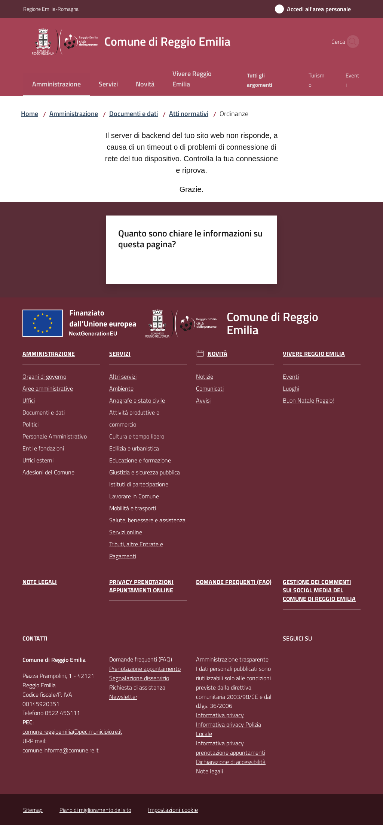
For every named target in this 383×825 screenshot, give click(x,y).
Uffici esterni (37, 460)
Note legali (39, 582)
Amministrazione (73, 114)
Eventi (291, 376)
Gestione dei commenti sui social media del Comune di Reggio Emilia (319, 591)
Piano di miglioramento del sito (95, 810)
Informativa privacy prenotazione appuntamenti (230, 748)
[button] (351, 42)
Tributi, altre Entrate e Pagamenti (136, 550)
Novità (217, 353)
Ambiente (121, 388)
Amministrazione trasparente (232, 659)
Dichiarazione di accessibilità (231, 761)
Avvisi (203, 400)
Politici (30, 424)
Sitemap (33, 810)
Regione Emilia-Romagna (51, 9)
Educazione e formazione (140, 460)
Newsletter (123, 696)
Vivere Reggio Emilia (314, 353)
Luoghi (291, 388)
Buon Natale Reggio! (308, 400)
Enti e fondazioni (43, 448)
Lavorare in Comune (134, 496)
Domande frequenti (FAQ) (234, 582)
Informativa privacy (220, 715)
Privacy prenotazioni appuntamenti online (141, 586)
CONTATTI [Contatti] (35, 638)
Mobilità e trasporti (132, 508)
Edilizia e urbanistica (134, 448)
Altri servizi (123, 376)
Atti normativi (188, 114)
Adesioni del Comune (48, 472)
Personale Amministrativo (54, 436)
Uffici (28, 400)
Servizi (120, 353)
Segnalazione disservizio (139, 677)
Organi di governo (44, 376)
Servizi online (125, 532)
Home (29, 114)
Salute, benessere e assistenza (147, 520)
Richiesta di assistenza (137, 687)
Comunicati (210, 388)
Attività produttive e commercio (134, 418)
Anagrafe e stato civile (137, 400)
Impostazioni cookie (173, 809)
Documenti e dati (133, 114)
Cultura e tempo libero (136, 436)
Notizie (204, 376)
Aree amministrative (47, 388)
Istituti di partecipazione (138, 484)
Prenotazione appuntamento (145, 668)
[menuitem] (56, 84)
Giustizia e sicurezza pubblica (144, 472)
